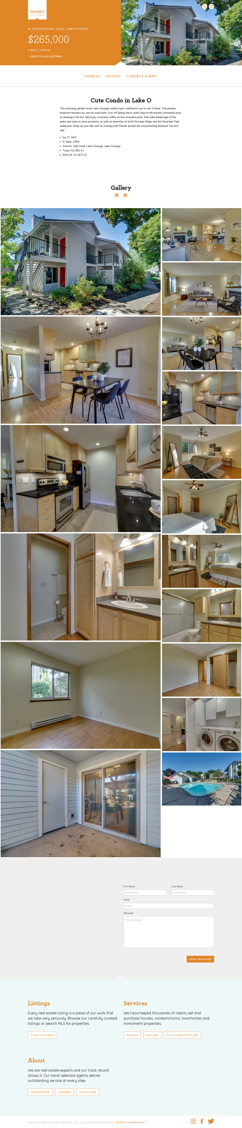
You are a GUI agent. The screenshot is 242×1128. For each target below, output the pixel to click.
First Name (129, 886)
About (36, 1060)
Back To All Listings (46, 56)
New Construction (182, 1035)
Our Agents (40, 1092)
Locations (87, 1092)
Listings (39, 1003)
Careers (64, 1092)
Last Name (177, 886)
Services (135, 1003)
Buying (132, 1035)
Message (128, 913)
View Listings (42, 1035)
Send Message (200, 959)
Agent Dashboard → (132, 1122)
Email (126, 899)
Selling (152, 1035)
